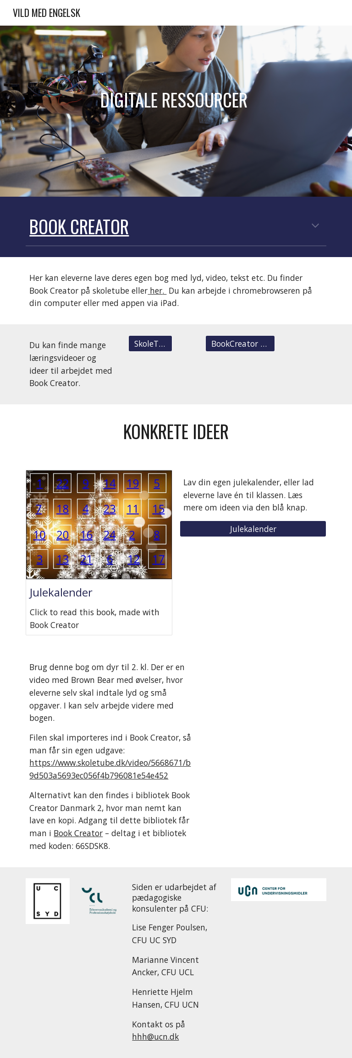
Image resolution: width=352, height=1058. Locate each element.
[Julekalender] (252, 529)
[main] (176, 111)
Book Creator (78, 832)
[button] (315, 226)
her (155, 290)
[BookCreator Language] (240, 344)
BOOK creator (79, 226)
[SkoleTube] (150, 344)
